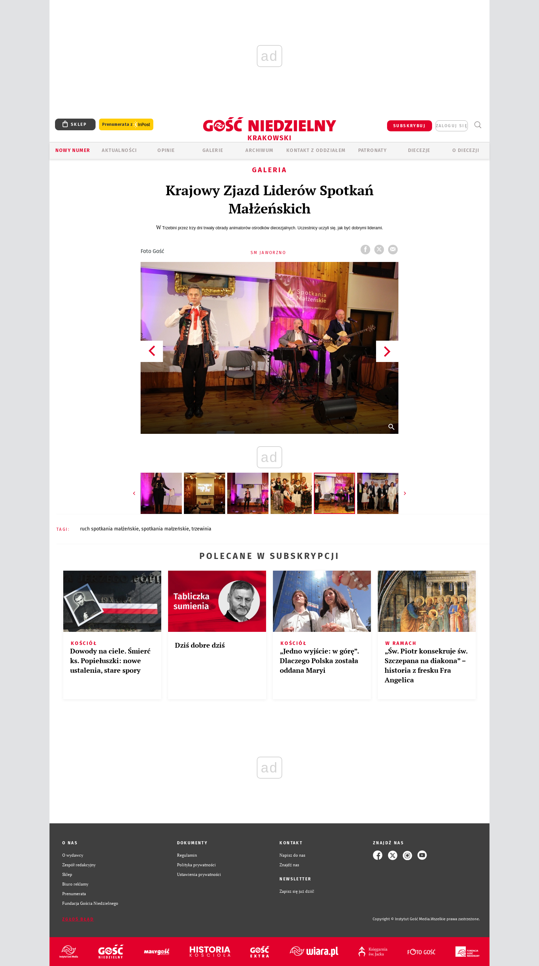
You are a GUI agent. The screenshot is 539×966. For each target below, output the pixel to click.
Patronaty (372, 150)
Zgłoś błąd (78, 919)
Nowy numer (72, 150)
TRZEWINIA (201, 529)
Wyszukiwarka (477, 125)
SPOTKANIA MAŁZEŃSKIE (165, 529)
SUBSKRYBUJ (409, 125)
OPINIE (166, 150)
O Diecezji (465, 150)
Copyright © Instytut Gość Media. (402, 919)
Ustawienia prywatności (199, 874)
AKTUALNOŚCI (119, 150)
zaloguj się (452, 125)
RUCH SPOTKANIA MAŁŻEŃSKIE (109, 529)
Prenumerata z (126, 125)
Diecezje (419, 150)
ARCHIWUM (259, 150)
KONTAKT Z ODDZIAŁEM (316, 150)
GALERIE (212, 150)
